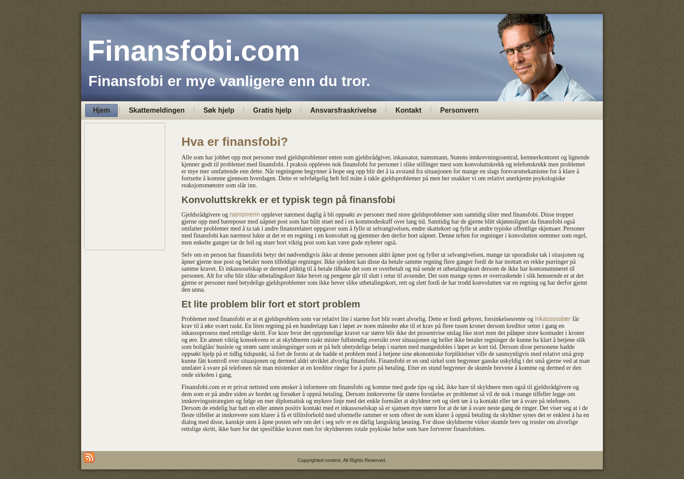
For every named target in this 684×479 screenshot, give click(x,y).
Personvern (459, 110)
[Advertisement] (342, 186)
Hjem (101, 110)
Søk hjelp (218, 110)
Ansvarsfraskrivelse (343, 110)
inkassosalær (553, 318)
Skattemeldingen (157, 110)
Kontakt (408, 110)
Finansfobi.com (193, 50)
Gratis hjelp (272, 110)
